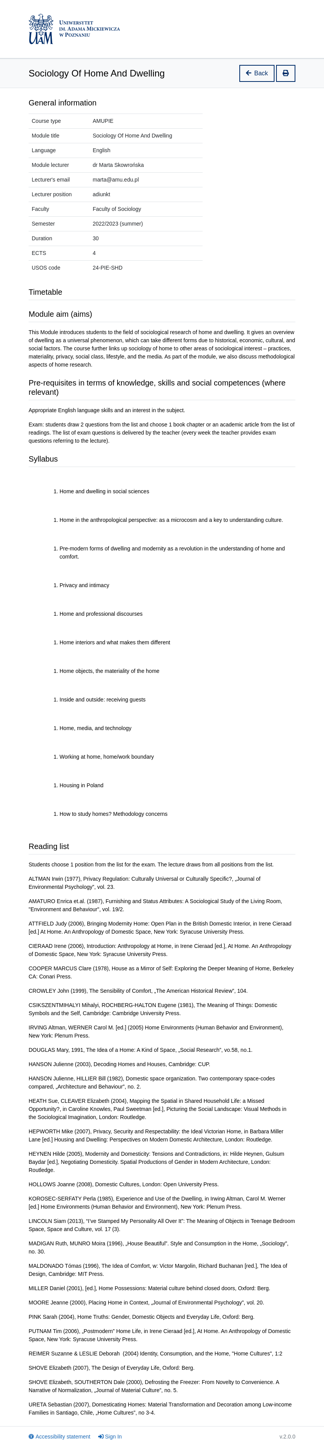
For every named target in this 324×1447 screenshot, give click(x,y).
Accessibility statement (59, 1436)
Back (257, 73)
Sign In (110, 1436)
